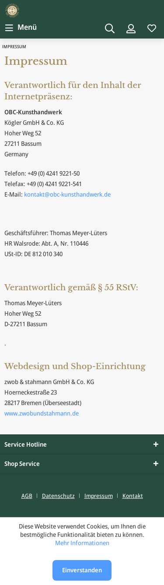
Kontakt (132, 496)
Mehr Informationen (82, 543)
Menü (21, 26)
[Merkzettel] (152, 28)
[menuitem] (20, 27)
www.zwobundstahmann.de (41, 413)
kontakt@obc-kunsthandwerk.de (67, 194)
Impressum (98, 496)
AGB (26, 496)
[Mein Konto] (131, 28)
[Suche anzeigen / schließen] (110, 28)
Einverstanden (82, 570)
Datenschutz (58, 496)
